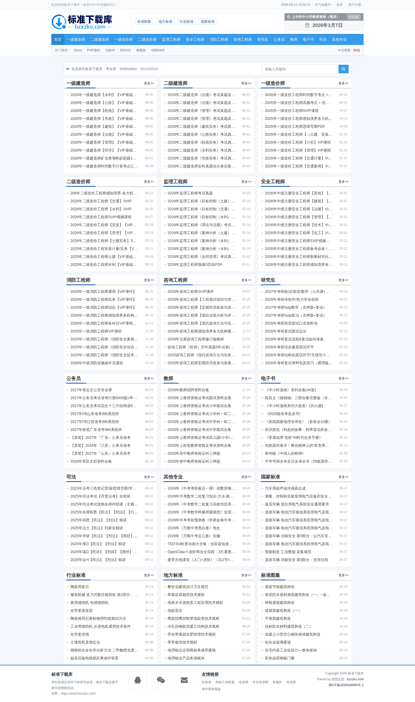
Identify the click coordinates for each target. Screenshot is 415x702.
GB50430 (158, 50)
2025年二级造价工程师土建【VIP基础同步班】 (104, 256)
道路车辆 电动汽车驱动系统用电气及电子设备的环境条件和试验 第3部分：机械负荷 (299, 512)
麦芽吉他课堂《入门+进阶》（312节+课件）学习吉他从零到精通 (201, 560)
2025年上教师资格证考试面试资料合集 (199, 398)
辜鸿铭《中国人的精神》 (285, 453)
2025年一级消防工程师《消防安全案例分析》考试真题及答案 (104, 339)
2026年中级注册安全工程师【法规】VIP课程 (299, 209)
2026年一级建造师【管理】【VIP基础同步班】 (104, 142)
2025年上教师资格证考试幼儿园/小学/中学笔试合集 (201, 437)
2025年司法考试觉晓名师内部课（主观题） (104, 504)
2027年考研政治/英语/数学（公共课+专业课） (299, 291)
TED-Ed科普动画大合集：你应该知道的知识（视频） (201, 544)
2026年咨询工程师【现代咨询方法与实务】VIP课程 (201, 323)
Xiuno (78, 50)
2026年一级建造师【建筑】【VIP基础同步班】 (104, 126)
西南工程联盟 (224, 682)
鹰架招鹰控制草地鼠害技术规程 (193, 618)
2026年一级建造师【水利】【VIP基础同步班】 (104, 95)
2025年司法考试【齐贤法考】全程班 (100, 496)
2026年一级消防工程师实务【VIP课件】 (103, 299)
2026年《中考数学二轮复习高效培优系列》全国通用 (201, 504)
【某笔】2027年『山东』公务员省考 (100, 453)
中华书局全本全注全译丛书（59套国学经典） (299, 461)
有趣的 (277, 682)
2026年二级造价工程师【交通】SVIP (101, 201)
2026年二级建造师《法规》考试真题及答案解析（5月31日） (201, 103)
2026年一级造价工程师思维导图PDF (295, 126)
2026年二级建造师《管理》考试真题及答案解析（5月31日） (201, 118)
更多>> (149, 83)
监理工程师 (171, 39)
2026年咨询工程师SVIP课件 (191, 291)
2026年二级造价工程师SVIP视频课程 (101, 217)
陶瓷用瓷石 (79, 587)
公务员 (279, 39)
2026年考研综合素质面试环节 (289, 347)
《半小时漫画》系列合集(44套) (290, 390)
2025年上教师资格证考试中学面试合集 (199, 429)
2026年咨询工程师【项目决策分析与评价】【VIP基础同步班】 (201, 315)
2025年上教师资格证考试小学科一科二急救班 (201, 414)
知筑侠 (206, 682)
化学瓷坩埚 (79, 634)
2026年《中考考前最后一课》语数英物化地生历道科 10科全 (201, 488)
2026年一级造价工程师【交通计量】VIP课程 (299, 158)
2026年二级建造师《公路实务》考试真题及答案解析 (201, 134)
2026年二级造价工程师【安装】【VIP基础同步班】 (104, 225)
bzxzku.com (355, 679)
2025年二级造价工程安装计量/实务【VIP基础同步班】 (104, 249)
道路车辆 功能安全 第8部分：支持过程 (296, 560)
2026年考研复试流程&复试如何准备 (294, 339)
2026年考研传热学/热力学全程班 (292, 299)
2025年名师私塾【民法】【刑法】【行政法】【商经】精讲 (104, 512)
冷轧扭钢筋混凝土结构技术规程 (193, 626)
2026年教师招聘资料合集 (188, 390)
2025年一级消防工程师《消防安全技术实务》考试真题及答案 (104, 355)
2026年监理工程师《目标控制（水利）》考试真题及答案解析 (201, 217)
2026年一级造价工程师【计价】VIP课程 (298, 142)
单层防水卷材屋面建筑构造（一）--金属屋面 (299, 594)
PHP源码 (93, 50)
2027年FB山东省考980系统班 (94, 414)
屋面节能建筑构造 (280, 587)
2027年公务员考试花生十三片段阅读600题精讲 (104, 406)
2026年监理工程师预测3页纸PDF (195, 264)
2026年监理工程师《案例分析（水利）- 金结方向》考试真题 (201, 241)
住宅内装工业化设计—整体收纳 (291, 650)
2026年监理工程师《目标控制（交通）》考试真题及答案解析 (201, 209)
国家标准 (208, 22)
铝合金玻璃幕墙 (278, 642)
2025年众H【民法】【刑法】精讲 (98, 560)
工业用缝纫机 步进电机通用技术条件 (100, 626)
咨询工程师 (242, 39)
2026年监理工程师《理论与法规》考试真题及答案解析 (201, 225)
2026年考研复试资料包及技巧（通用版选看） (299, 363)
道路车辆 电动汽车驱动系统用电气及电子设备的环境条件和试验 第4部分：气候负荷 (299, 520)
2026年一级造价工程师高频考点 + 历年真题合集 (299, 103)
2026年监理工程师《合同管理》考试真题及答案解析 (201, 256)
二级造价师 (147, 39)
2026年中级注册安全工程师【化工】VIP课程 (299, 233)
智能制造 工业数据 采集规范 (288, 552)
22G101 (125, 50)
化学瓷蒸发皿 (81, 610)
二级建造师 (100, 39)
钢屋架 (141, 50)
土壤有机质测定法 (85, 642)
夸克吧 (291, 682)
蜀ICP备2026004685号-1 (346, 685)
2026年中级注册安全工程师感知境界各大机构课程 (299, 264)
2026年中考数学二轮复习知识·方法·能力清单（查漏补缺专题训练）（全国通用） (201, 496)
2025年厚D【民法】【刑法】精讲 (98, 544)
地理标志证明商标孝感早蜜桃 (192, 650)
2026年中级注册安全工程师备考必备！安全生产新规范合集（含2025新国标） (299, 249)
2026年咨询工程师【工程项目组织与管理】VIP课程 (201, 299)
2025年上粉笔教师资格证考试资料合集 (199, 445)
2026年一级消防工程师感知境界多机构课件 (104, 315)
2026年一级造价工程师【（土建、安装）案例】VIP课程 (299, 134)
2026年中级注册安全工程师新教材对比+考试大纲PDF (299, 256)
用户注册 (354, 4)
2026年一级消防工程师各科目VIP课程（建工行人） (104, 323)
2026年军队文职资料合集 (91, 461)
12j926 (110, 50)
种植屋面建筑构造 (280, 602)
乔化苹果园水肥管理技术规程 (192, 634)
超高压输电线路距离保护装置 (94, 658)
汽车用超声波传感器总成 (285, 488)
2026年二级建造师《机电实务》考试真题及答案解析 (201, 142)
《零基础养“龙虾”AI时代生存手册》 (294, 437)
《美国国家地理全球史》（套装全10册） (298, 422)
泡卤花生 (175, 610)
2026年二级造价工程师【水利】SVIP (101, 209)
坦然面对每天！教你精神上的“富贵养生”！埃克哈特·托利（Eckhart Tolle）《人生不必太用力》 (299, 445)
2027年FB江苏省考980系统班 (94, 422)
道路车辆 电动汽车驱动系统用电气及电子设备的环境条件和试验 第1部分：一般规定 (299, 528)
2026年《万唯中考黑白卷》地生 (194, 528)
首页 (57, 39)
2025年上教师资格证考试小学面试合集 (199, 406)
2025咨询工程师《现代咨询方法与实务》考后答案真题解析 (201, 355)
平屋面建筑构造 (278, 618)
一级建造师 (76, 39)
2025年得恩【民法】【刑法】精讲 (98, 520)
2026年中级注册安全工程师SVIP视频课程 (299, 241)
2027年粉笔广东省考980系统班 (96, 429)
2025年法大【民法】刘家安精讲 (96, 528)
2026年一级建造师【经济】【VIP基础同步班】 (104, 150)
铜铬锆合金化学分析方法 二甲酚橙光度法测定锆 (104, 650)
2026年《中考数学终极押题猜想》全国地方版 (201, 512)
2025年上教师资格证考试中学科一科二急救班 (201, 422)
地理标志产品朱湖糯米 (186, 658)
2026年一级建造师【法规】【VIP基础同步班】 (104, 134)
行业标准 (186, 22)
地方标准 (165, 22)
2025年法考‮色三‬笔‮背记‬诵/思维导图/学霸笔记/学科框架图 (104, 488)
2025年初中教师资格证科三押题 (194, 461)
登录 (339, 4)
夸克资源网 (260, 682)
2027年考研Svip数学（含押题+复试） (296, 307)
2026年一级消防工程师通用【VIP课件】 (103, 291)
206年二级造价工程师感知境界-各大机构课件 (104, 193)
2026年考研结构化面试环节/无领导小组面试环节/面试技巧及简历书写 (299, 355)
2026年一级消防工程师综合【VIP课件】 (103, 307)
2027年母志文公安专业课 (91, 390)
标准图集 (144, 22)
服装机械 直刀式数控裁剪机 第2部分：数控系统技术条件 (104, 594)
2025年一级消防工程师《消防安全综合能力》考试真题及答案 (104, 347)
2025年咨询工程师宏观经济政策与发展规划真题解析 (201, 363)
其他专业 (339, 39)
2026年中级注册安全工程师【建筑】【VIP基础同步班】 (299, 201)
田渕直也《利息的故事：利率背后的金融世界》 (299, 429)
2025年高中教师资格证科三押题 (194, 453)
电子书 (308, 39)
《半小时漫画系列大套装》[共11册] (294, 406)
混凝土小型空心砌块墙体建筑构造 (293, 634)
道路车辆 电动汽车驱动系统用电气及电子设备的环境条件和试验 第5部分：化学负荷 (299, 544)
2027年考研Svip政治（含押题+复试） (296, 315)
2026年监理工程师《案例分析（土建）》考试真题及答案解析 (201, 233)
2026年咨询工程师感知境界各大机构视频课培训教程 (201, 331)
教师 (293, 39)
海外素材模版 (211, 689)
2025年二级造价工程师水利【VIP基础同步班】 (104, 264)
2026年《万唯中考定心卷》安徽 (194, 536)
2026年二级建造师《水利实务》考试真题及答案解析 (201, 150)
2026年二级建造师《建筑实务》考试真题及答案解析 (201, 126)
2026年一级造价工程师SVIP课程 (292, 110)
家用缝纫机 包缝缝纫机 (89, 602)
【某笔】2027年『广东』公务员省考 (100, 437)
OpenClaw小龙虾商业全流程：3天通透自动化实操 (201, 552)
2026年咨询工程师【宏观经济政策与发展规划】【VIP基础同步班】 (201, 307)
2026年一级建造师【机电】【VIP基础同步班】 (104, 110)
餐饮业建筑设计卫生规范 (188, 587)
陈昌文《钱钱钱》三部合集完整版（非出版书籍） (299, 398)
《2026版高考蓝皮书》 (284, 414)
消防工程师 (219, 39)
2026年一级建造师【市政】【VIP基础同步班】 (104, 118)
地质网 (243, 682)
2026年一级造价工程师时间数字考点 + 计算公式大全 (299, 95)
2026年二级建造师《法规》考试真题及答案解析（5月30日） (201, 95)
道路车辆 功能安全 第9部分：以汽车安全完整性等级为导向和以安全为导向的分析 (299, 536)
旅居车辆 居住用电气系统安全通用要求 (297, 504)
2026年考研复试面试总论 (285, 331)
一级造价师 (123, 39)
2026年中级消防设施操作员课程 (96, 363)
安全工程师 (195, 39)
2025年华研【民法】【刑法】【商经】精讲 (104, 536)
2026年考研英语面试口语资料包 (291, 323)
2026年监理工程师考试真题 (190, 193)
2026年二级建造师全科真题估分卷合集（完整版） (201, 166)
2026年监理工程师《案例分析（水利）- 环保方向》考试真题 (201, 249)
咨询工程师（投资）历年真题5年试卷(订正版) (201, 347)
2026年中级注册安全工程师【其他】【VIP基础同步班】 (299, 193)
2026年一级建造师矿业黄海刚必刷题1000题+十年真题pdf (104, 158)
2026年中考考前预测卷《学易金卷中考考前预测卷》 (201, 520)
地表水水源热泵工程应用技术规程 (195, 602)
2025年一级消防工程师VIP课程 (96, 331)
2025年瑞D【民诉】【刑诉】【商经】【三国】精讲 (104, 552)
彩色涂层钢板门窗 (280, 658)
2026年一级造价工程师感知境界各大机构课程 (299, 118)
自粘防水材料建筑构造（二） (289, 626)
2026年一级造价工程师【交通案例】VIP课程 (299, 166)
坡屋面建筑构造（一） (283, 610)
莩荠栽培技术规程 (182, 642)
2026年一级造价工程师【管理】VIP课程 (298, 150)
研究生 (262, 39)
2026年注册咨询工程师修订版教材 (196, 339)
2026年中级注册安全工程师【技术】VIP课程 (299, 225)
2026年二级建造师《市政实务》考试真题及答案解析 (201, 158)
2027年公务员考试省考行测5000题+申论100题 (104, 398)
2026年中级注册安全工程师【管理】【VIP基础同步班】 (299, 217)
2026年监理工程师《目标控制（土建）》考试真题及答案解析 (201, 201)
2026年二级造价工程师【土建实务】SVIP (104, 241)
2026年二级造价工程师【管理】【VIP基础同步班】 (104, 233)
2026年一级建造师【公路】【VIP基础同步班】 (104, 103)
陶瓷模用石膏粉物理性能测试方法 (98, 618)
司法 (323, 39)
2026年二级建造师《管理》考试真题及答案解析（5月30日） (201, 110)
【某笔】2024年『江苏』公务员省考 (100, 445)
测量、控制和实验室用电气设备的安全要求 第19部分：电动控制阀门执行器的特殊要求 (299, 496)
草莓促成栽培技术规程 (186, 594)
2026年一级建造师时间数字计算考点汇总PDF (104, 166)
